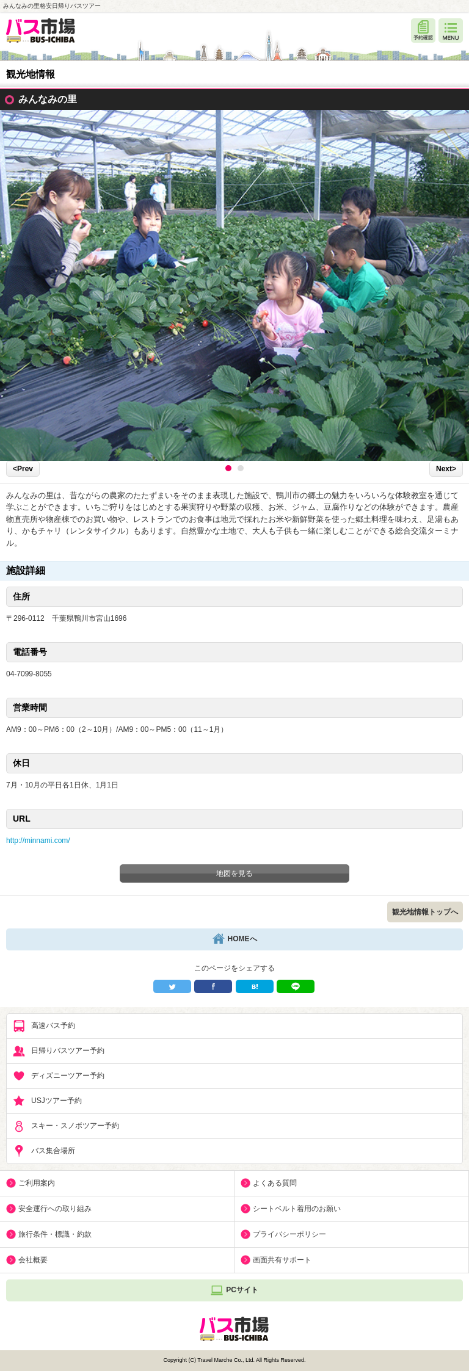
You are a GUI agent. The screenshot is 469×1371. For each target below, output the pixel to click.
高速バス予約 (44, 1026)
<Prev (23, 469)
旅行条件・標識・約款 (55, 1234)
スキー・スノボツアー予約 (66, 1126)
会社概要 (33, 1260)
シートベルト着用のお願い (297, 1208)
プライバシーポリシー (289, 1234)
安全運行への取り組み (55, 1208)
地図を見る (234, 873)
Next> (446, 469)
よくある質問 (275, 1183)
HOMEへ (235, 939)
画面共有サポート (282, 1260)
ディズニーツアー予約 (58, 1076)
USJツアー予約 (47, 1101)
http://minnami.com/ (38, 840)
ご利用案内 (36, 1183)
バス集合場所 (44, 1151)
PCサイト (234, 1290)
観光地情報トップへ (425, 912)
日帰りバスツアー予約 (58, 1051)
